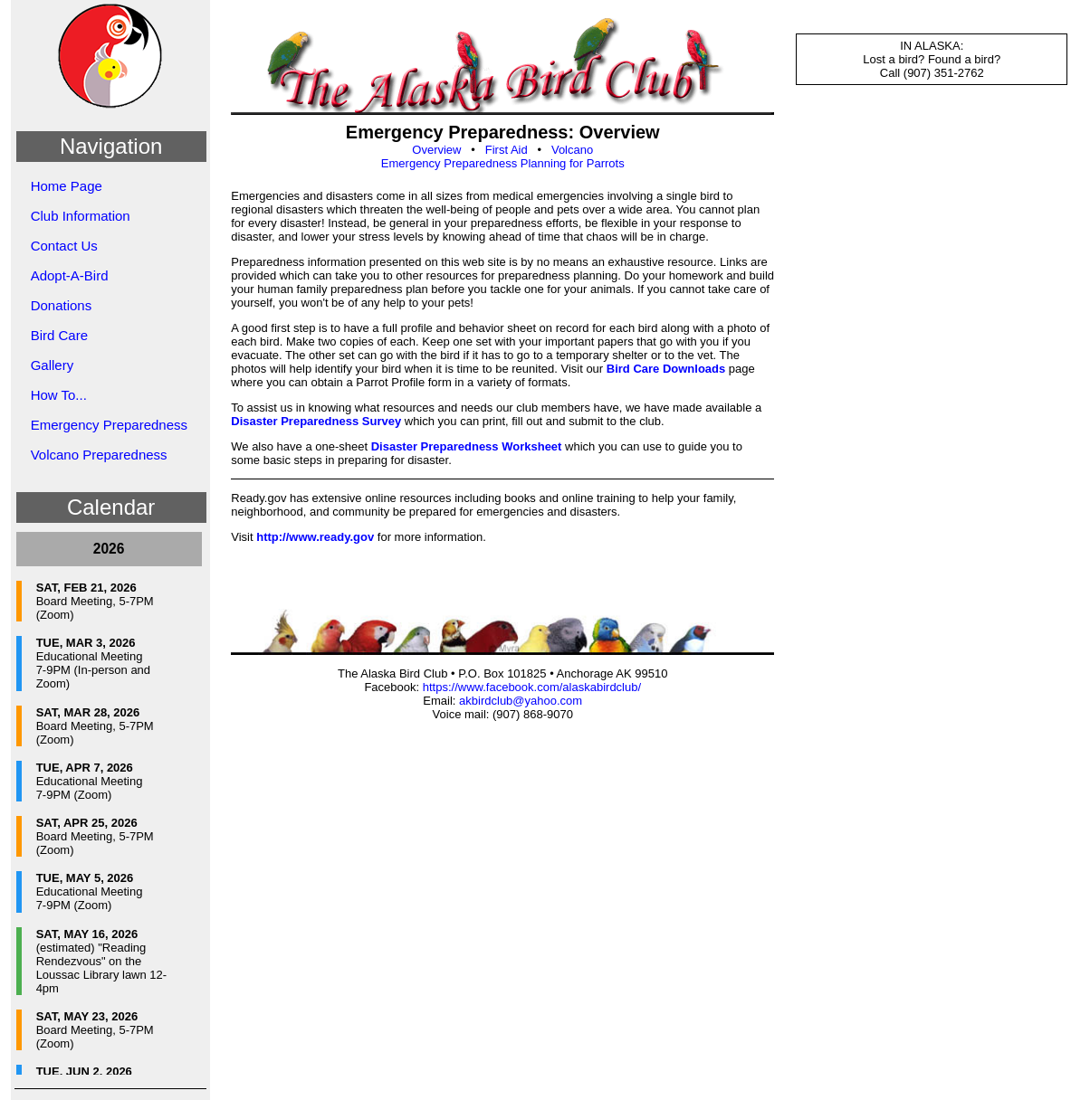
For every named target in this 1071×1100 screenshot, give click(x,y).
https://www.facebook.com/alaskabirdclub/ (532, 687)
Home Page (66, 186)
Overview (436, 149)
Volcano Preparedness (99, 454)
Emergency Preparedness (109, 424)
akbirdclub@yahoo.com (520, 700)
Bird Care (59, 335)
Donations (61, 305)
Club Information (80, 215)
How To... (59, 395)
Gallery (52, 365)
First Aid (506, 149)
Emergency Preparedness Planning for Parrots (503, 163)
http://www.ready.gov (315, 537)
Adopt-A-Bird (70, 275)
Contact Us (64, 245)
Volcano (572, 149)
